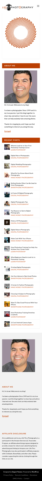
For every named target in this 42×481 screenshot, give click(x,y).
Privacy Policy (8, 475)
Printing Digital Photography (20, 267)
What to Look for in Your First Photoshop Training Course (21, 146)
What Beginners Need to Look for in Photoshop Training (23, 258)
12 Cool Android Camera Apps (21, 322)
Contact (26, 478)
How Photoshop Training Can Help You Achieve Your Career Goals (24, 248)
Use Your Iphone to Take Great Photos (24, 276)
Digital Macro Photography (20, 155)
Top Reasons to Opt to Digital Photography (21, 212)
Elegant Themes (17, 472)
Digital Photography (20, 158)
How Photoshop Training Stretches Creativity (23, 314)
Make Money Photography (22, 177)
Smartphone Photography (22, 187)
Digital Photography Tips (19, 202)
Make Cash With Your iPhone (21, 238)
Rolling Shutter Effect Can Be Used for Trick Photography (24, 184)
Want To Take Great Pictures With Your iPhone (24, 303)
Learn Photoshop (18, 150)
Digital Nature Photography (20, 230)
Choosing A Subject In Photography (23, 294)
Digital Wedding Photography (21, 164)
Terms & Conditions (21, 475)
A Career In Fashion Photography (22, 285)
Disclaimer (33, 475)
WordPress (35, 472)
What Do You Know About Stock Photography (22, 174)
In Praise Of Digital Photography (22, 193)
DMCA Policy (17, 478)
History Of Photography (19, 221)
